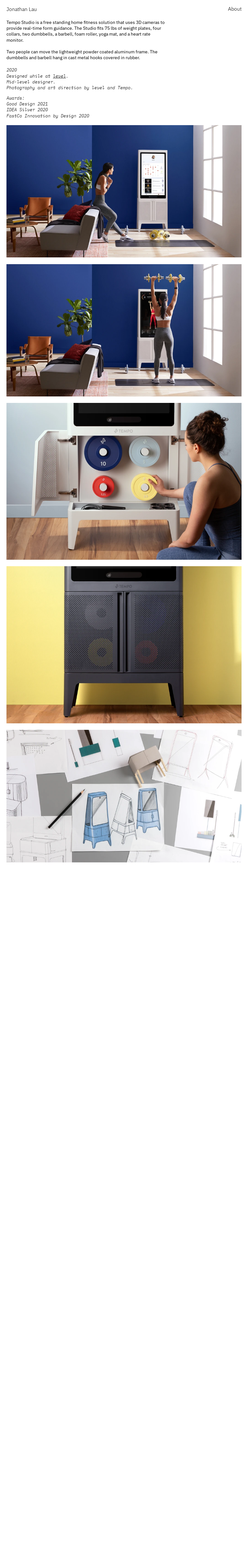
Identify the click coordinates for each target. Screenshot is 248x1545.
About (235, 9)
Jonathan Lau (21, 9)
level (59, 76)
